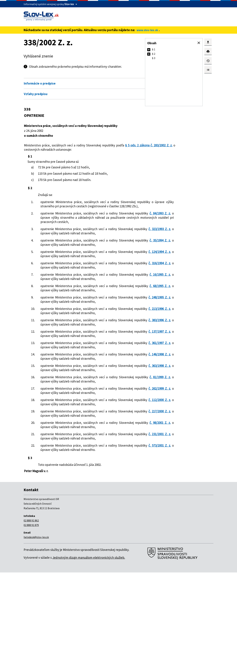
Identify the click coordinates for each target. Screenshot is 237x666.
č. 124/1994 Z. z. (68, 273)
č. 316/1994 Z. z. (68, 289)
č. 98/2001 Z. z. (68, 508)
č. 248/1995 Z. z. (68, 336)
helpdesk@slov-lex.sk (36, 630)
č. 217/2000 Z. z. (68, 492)
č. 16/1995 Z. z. (68, 304)
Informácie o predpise (40, 83)
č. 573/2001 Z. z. (68, 539)
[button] (199, 43)
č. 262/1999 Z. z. (68, 461)
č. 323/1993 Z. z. (68, 242)
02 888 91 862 (31, 614)
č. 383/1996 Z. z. (68, 367)
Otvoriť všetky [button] (124, 76)
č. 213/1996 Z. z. (68, 351)
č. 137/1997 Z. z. (68, 382)
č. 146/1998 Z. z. (68, 414)
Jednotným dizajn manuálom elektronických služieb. (88, 651)
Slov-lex (69, 4)
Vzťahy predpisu (35, 94)
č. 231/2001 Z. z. (68, 523)
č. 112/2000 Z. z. (68, 476)
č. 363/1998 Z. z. (68, 429)
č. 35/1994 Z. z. (68, 257)
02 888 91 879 (31, 618)
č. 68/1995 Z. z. (68, 320)
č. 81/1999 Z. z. (68, 445)
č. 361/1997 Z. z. (68, 398)
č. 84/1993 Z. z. (65, 222)
